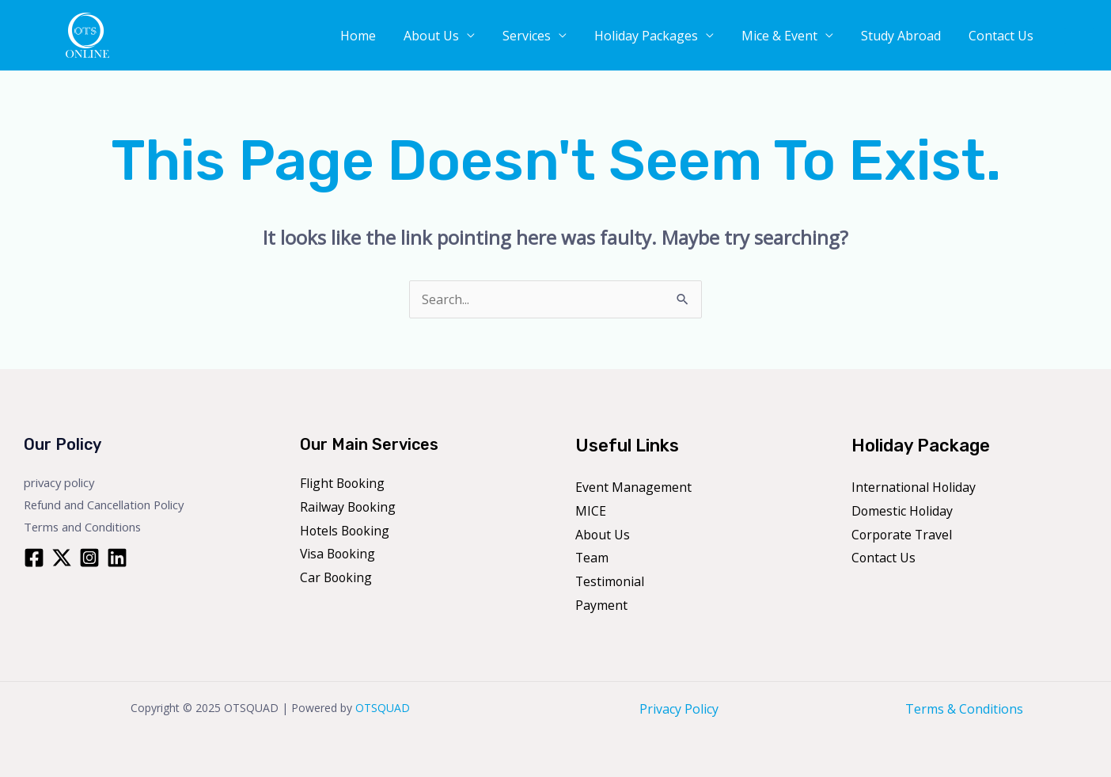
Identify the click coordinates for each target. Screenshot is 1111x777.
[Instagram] (89, 557)
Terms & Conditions (964, 709)
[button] (1079, 36)
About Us (473, 37)
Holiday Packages (672, 37)
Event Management (633, 487)
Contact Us (1003, 37)
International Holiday (914, 487)
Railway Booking (349, 507)
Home (408, 37)
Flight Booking (343, 483)
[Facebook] (34, 557)
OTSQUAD (382, 707)
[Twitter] (61, 557)
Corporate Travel (902, 534)
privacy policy (60, 482)
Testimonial (610, 581)
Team (592, 557)
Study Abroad (911, 37)
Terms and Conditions (83, 527)
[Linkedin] (117, 557)
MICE (590, 511)
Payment (601, 605)
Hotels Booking (346, 530)
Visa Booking (339, 553)
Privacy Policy (679, 709)
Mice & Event (798, 37)
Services (561, 37)
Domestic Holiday (902, 511)
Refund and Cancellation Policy (106, 504)
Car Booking (337, 577)
